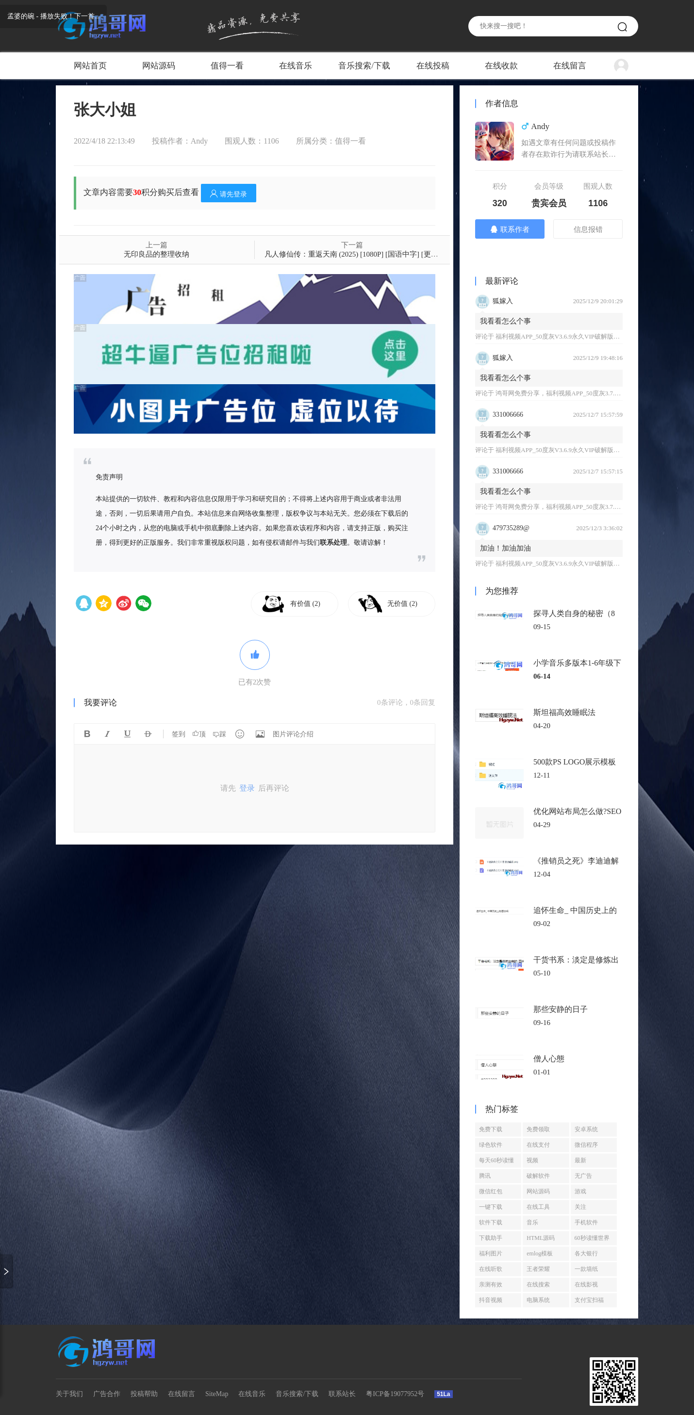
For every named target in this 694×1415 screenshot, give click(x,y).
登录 (247, 788)
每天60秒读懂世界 (496, 1162)
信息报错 (588, 229)
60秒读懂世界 (592, 1238)
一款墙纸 (586, 1269)
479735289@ (511, 528)
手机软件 (586, 1222)
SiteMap (216, 1394)
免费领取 (538, 1129)
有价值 (305, 603)
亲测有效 (490, 1284)
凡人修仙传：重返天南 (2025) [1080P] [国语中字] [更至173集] (361, 254)
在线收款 (501, 65)
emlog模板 (540, 1253)
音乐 (532, 1222)
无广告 (583, 1175)
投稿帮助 (144, 1394)
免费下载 (490, 1129)
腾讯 (485, 1175)
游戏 (580, 1191)
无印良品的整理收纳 (156, 254)
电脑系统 (538, 1300)
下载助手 (490, 1238)
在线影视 (586, 1284)
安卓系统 (586, 1129)
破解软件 (538, 1175)
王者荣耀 (538, 1269)
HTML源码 (541, 1238)
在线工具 (538, 1207)
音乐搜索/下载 (364, 65)
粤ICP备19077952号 (395, 1394)
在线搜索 (538, 1284)
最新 (580, 1160)
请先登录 (228, 194)
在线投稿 (432, 65)
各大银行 (586, 1253)
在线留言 (569, 65)
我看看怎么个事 (505, 321)
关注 (580, 1207)
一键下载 (490, 1207)
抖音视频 (490, 1300)
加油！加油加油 (505, 548)
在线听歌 (490, 1269)
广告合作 (106, 1394)
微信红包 (490, 1191)
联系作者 (509, 229)
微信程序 (586, 1144)
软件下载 (490, 1222)
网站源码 (158, 65)
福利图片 (490, 1253)
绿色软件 (490, 1144)
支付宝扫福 (589, 1300)
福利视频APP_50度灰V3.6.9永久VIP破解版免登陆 (564, 336)
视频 (532, 1160)
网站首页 (90, 65)
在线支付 (538, 1144)
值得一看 (227, 65)
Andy (199, 141)
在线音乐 (295, 65)
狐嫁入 (503, 301)
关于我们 (69, 1394)
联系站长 (342, 1394)
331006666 (508, 414)
